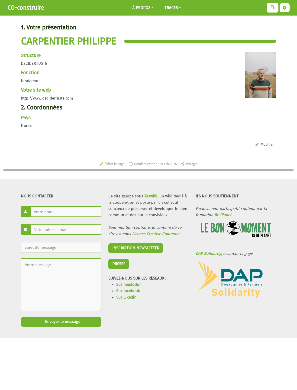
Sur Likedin (126, 297)
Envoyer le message (62, 321)
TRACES (173, 7)
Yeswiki (150, 196)
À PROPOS (142, 7)
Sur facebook (128, 290)
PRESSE (118, 263)
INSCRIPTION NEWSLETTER (135, 248)
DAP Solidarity (208, 253)
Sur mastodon (129, 284)
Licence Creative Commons (156, 234)
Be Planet (222, 215)
